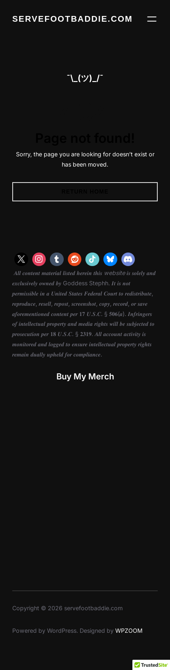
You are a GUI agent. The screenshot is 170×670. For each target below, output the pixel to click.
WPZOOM (129, 630)
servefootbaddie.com (72, 18)
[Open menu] (152, 19)
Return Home (84, 191)
